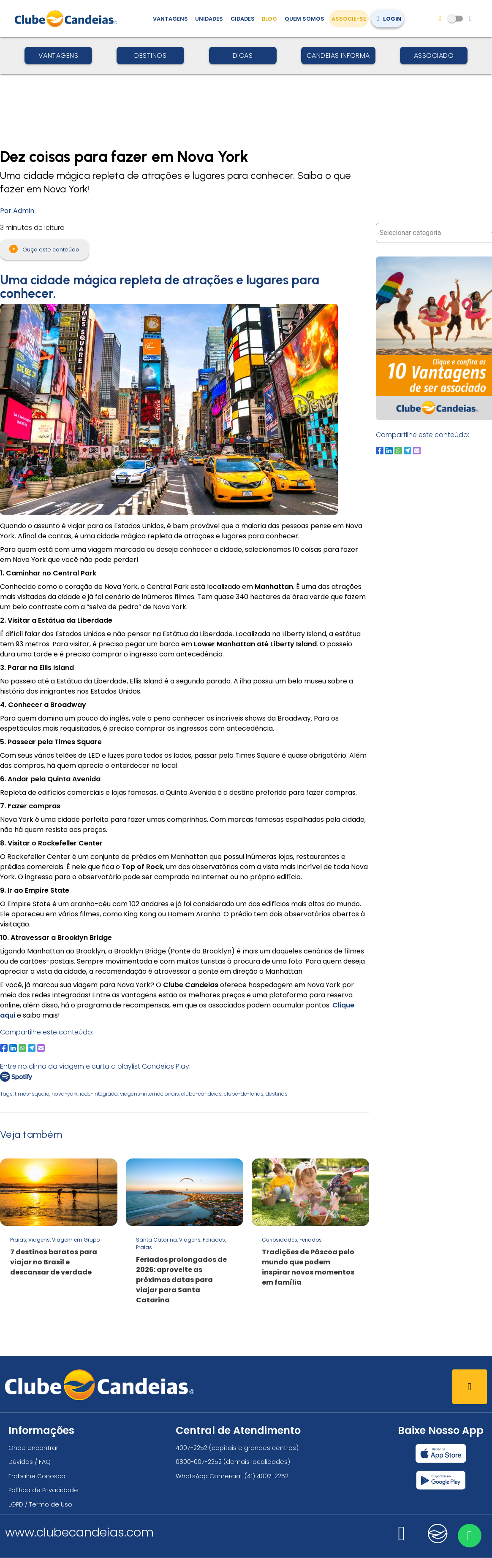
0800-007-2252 (199, 1462)
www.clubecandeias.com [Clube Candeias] (79, 1532)
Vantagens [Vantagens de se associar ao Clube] (170, 18)
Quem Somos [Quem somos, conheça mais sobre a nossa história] (304, 18)
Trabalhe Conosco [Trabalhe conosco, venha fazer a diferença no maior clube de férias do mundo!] (36, 1476)
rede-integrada (99, 1093)
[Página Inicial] (68, 18)
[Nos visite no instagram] (401, 1538)
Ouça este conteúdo (44, 249)
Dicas (243, 55)
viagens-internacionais (149, 1093)
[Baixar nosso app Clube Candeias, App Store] (441, 1453)
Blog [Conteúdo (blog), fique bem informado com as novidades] (269, 18)
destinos (277, 1093)
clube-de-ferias (244, 1093)
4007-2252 (191, 1448)
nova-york (65, 1093)
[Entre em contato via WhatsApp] (469, 1535)
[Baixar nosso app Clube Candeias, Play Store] (440, 1480)
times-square (32, 1093)
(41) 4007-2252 (266, 1476)
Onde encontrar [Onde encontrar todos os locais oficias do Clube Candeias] (33, 1448)
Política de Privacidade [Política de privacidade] (43, 1490)
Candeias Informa (338, 55)
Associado (434, 55)
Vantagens (58, 55)
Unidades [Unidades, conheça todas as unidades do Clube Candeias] (209, 18)
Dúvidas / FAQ (29, 1462)
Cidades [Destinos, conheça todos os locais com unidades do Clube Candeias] (243, 18)
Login (387, 18)
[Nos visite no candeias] (438, 1533)
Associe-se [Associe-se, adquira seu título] (349, 18)
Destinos (150, 55)
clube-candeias (201, 1093)
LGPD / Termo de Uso (40, 1504)
